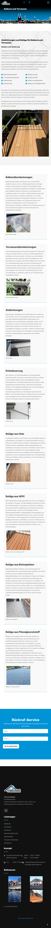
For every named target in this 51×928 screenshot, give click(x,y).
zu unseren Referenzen (11, 906)
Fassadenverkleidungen (11, 840)
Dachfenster (7, 843)
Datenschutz (29, 918)
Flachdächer (7, 827)
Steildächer (7, 824)
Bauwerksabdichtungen (11, 833)
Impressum (21, 918)
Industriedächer (8, 836)
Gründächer (7, 830)
